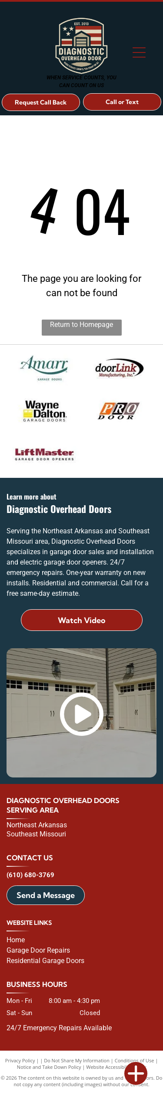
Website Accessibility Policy (116, 1067)
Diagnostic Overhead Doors (63, 800)
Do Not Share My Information (77, 1060)
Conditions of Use (134, 1060)
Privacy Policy (20, 1060)
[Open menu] (139, 52)
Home (16, 940)
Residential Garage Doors (45, 961)
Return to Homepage (81, 324)
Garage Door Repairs (38, 950)
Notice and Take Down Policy (49, 1067)
